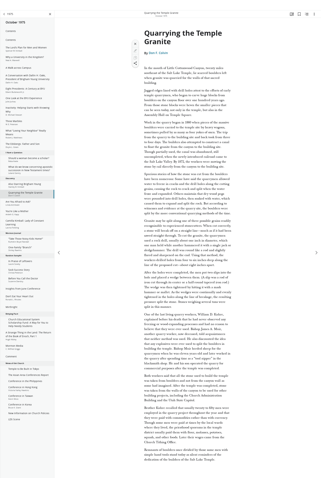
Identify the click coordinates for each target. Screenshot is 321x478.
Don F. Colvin (158, 55)
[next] (316, 242)
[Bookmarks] (299, 16)
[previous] (59, 242)
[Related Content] (306, 16)
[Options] (314, 16)
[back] (4, 16)
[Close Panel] (50, 16)
